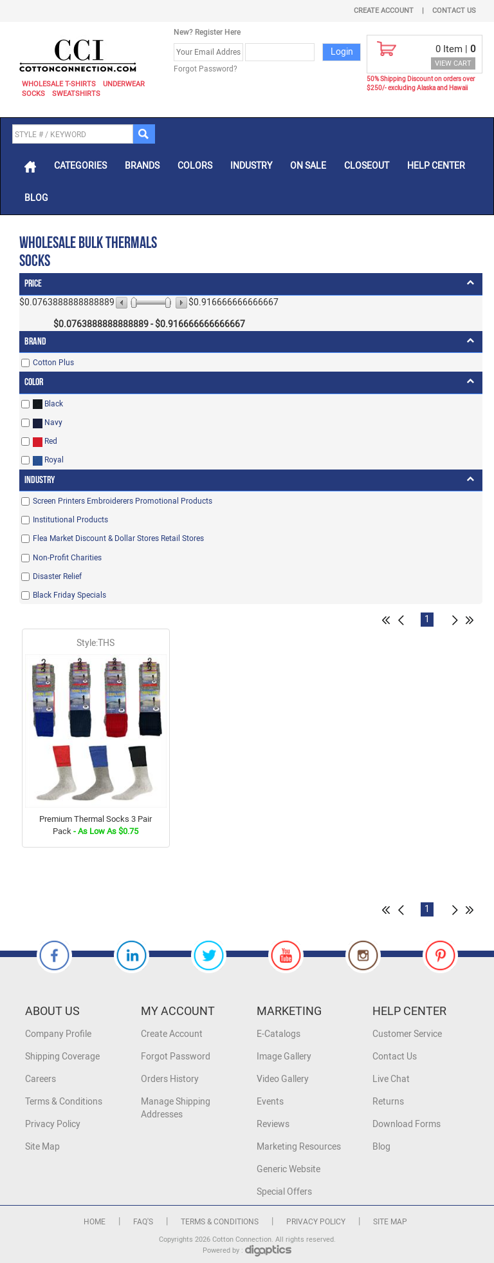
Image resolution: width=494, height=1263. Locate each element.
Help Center (436, 165)
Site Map (42, 1146)
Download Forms (406, 1124)
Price (33, 284)
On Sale (308, 165)
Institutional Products (70, 519)
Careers (40, 1079)
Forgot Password (175, 1056)
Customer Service (407, 1034)
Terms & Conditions (63, 1101)
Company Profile (58, 1034)
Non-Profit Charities (67, 557)
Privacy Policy (52, 1124)
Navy (47, 423)
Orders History (170, 1079)
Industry (251, 165)
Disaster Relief (57, 576)
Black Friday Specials (69, 595)
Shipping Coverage (62, 1056)
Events (270, 1101)
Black (48, 404)
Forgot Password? (205, 68)
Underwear (124, 84)
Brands (142, 165)
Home (94, 1221)
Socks (33, 94)
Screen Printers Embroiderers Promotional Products (122, 501)
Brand (35, 342)
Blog (36, 198)
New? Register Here (207, 32)
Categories (80, 165)
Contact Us (454, 10)
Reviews (273, 1124)
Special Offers (284, 1191)
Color (33, 382)
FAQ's (143, 1221)
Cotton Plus (53, 362)
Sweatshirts (76, 94)
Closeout (366, 165)
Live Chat (391, 1079)
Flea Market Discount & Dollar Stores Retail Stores (118, 538)
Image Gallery (284, 1056)
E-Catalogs (278, 1034)
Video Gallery (283, 1079)
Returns (388, 1101)
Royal (48, 460)
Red (45, 441)
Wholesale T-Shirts (59, 84)
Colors (195, 165)
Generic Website (288, 1169)
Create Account (384, 10)
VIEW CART (453, 63)
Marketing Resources (299, 1146)
